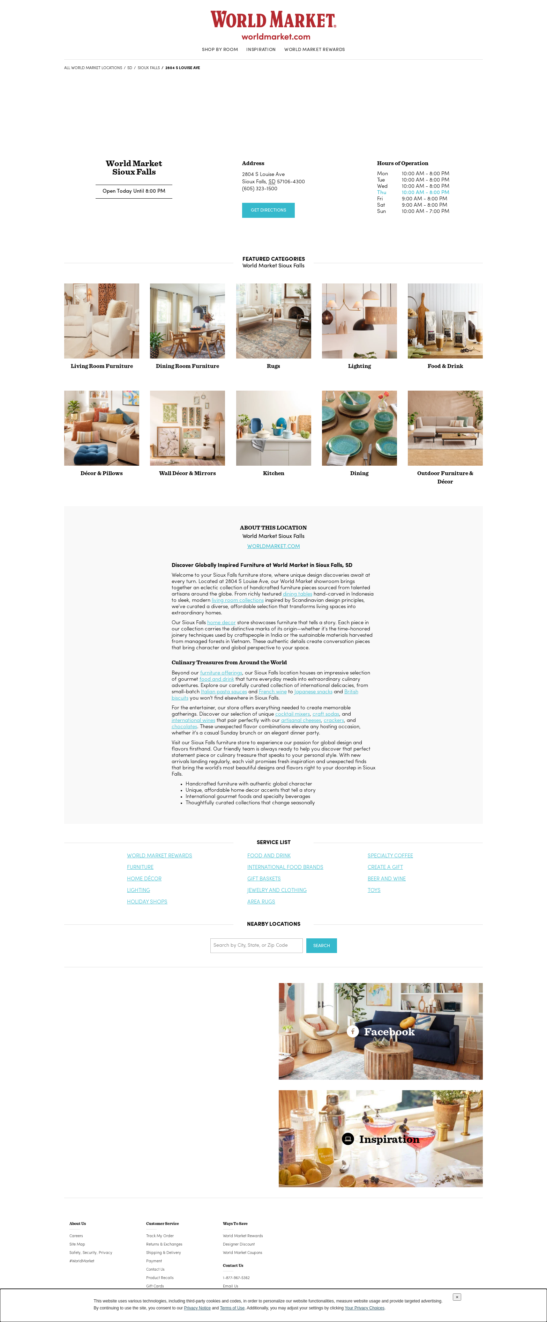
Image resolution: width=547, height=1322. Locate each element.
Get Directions (268, 210)
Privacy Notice (197, 1308)
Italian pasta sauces (224, 692)
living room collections (238, 600)
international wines (193, 720)
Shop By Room (220, 49)
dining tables (297, 594)
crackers (334, 720)
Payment (154, 1261)
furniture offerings (221, 673)
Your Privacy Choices (364, 1308)
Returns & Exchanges (164, 1245)
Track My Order (160, 1236)
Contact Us (155, 1270)
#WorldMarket (81, 1261)
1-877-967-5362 (236, 1278)
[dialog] (273, 1305)
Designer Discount (239, 1245)
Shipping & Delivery (163, 1253)
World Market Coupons (242, 1253)
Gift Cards (155, 1286)
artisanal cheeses (301, 720)
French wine (273, 692)
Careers (76, 1236)
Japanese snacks (313, 692)
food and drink (217, 679)
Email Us (230, 1286)
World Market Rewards (314, 49)
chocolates (184, 727)
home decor (221, 623)
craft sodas (326, 714)
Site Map (77, 1245)
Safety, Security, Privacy (90, 1253)
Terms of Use (232, 1308)
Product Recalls (160, 1278)
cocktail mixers (292, 714)
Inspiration (261, 49)
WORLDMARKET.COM (273, 546)
